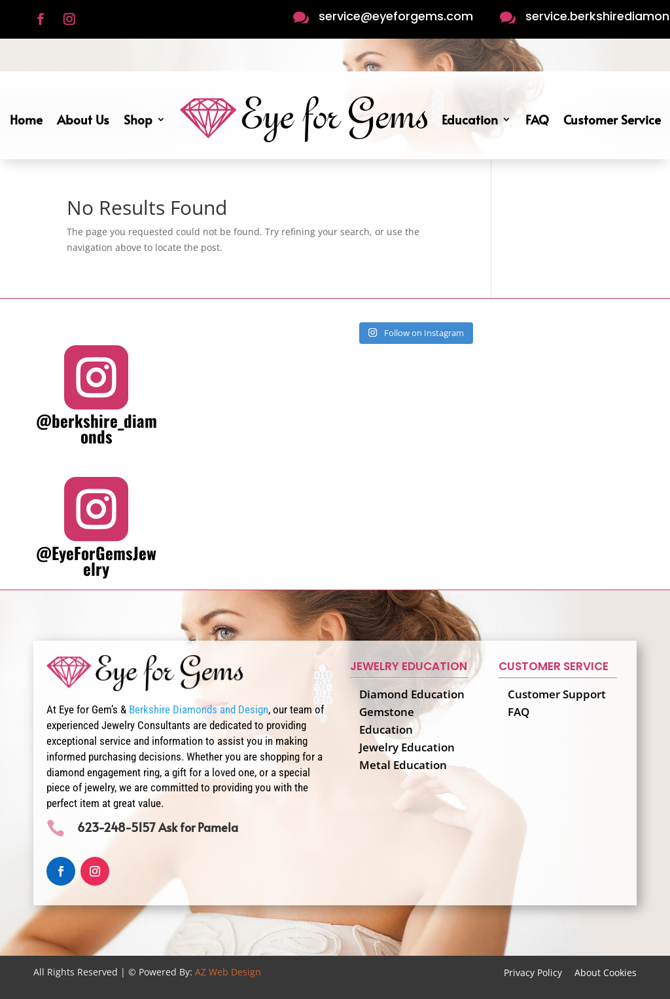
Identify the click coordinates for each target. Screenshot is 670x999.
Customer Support (557, 694)
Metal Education (403, 764)
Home (26, 119)
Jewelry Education (407, 747)
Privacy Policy (533, 972)
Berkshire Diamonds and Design (198, 709)
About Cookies (605, 972)
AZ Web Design (228, 972)
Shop (138, 119)
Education (470, 119)
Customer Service (612, 119)
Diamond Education (412, 694)
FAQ (537, 119)
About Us (83, 119)
